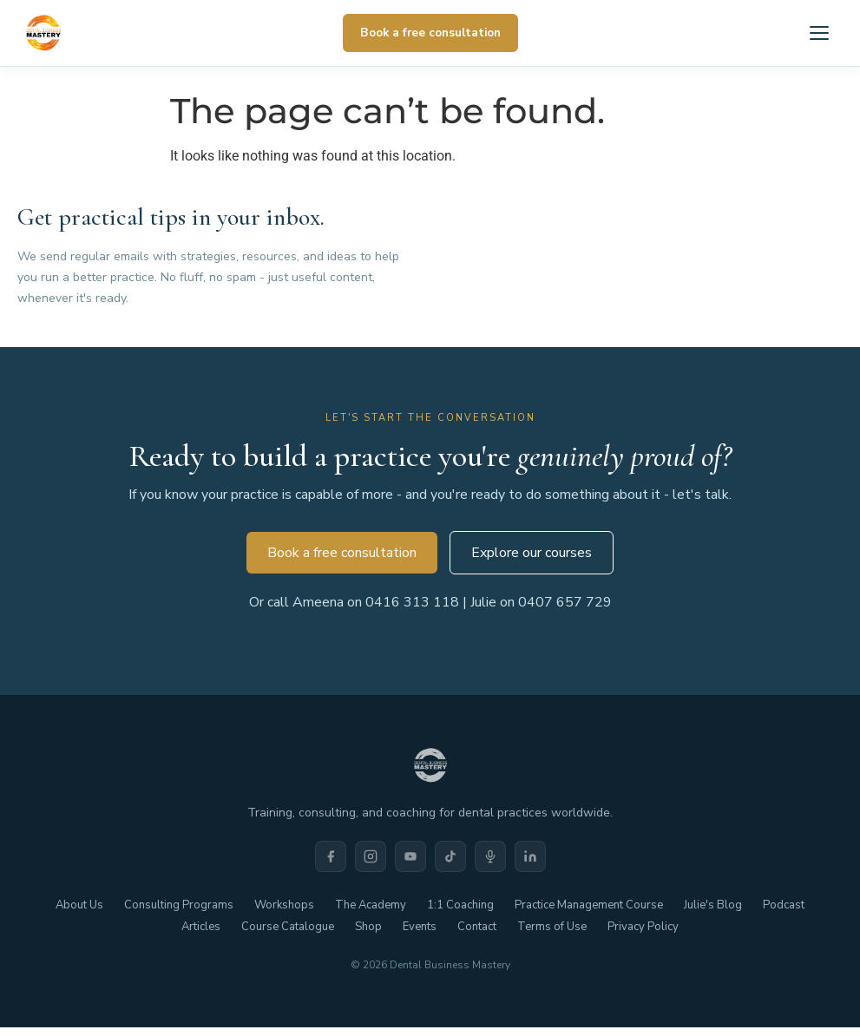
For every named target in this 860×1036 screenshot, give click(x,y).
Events (420, 926)
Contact (476, 926)
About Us (79, 905)
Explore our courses (531, 552)
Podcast (783, 905)
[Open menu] (819, 33)
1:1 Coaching (460, 905)
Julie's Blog (713, 905)
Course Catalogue (287, 926)
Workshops (284, 905)
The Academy (370, 905)
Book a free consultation (430, 32)
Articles (200, 926)
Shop (368, 926)
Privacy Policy (643, 926)
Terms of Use (552, 926)
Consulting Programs (178, 905)
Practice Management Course (589, 905)
